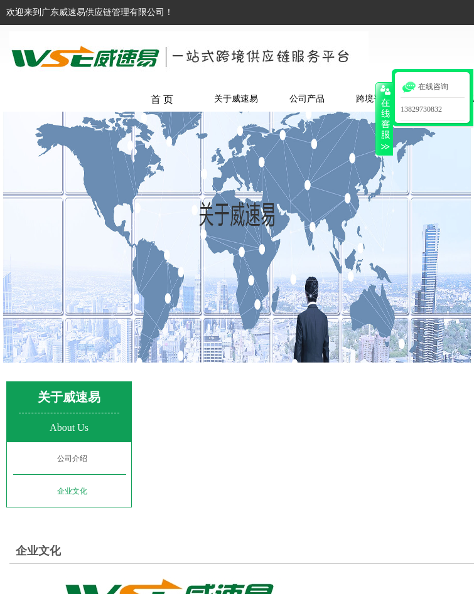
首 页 (162, 99)
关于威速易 (236, 98)
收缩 (384, 119)
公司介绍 (72, 458)
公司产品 (307, 98)
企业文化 (38, 550)
